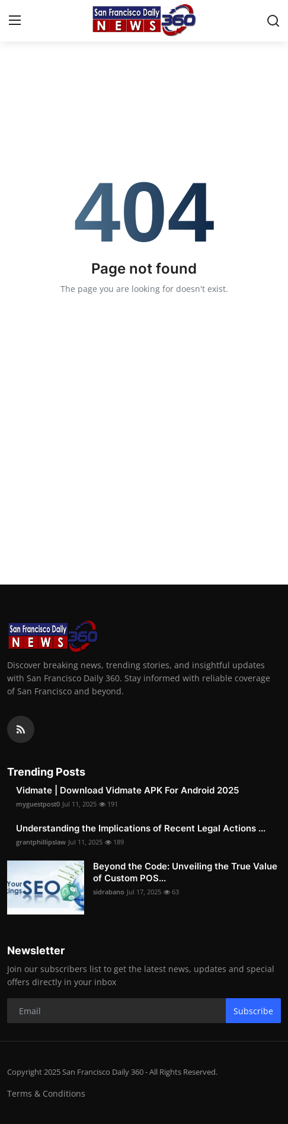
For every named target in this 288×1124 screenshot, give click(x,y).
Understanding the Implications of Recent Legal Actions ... (140, 828)
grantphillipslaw (41, 841)
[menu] (15, 21)
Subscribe (253, 1011)
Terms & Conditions (46, 1093)
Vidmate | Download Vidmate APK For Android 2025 (127, 790)
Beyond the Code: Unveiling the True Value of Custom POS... (185, 872)
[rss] (20, 729)
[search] (273, 21)
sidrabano (108, 891)
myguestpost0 (38, 803)
